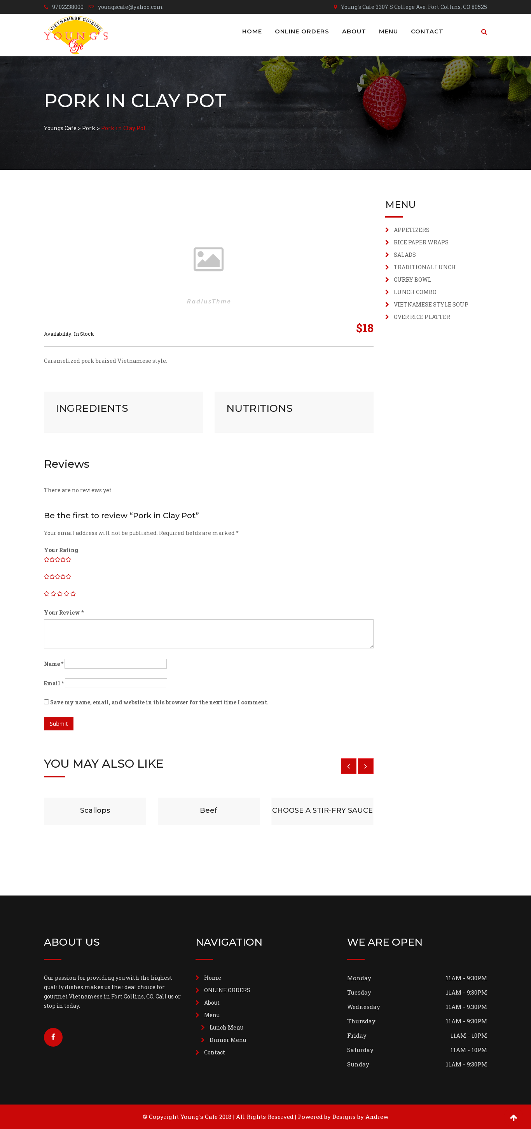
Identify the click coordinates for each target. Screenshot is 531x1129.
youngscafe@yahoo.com (130, 6)
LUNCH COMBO (415, 292)
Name (53, 663)
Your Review (64, 612)
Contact (427, 31)
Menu (388, 31)
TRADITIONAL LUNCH (425, 267)
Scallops (95, 810)
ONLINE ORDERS (302, 31)
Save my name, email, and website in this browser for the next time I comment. (159, 702)
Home (252, 31)
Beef (208, 810)
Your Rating (61, 550)
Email (54, 683)
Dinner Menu (228, 1040)
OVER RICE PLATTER (422, 317)
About (354, 31)
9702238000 (68, 6)
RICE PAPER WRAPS (421, 242)
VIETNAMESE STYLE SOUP (431, 304)
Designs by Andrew (360, 1116)
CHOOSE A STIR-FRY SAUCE (322, 810)
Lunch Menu (226, 1027)
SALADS (405, 254)
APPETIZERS (412, 229)
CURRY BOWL (412, 279)
